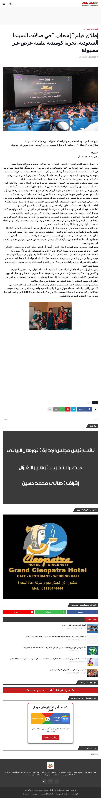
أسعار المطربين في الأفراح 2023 (74, 625)
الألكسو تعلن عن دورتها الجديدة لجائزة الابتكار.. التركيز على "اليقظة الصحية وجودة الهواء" (54, 647)
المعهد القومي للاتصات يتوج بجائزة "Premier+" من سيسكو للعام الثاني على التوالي (56, 636)
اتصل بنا (26, 794)
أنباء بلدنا (53, 790)
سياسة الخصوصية (62, 794)
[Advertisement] (50, 16)
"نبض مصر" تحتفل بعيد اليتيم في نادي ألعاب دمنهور (68, 670)
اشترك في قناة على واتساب (50, 690)
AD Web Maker (31, 790)
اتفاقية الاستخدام (47, 794)
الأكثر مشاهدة (91, 619)
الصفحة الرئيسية (92, 29)
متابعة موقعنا (50, 737)
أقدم (5, 419)
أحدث (95, 419)
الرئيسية (75, 794)
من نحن (35, 794)
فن (84, 29)
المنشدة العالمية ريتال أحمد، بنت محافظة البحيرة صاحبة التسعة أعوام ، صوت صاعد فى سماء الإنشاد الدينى (48, 659)
